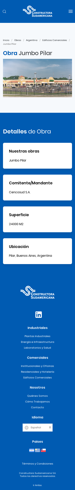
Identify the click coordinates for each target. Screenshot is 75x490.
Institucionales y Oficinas (37, 366)
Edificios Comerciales (54, 40)
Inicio (6, 40)
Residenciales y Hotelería (37, 371)
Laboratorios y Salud (37, 347)
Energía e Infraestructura (37, 342)
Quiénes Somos (37, 396)
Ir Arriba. (37, 485)
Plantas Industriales (37, 336)
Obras (17, 40)
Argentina (31, 40)
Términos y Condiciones (37, 463)
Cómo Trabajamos (37, 401)
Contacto (37, 407)
